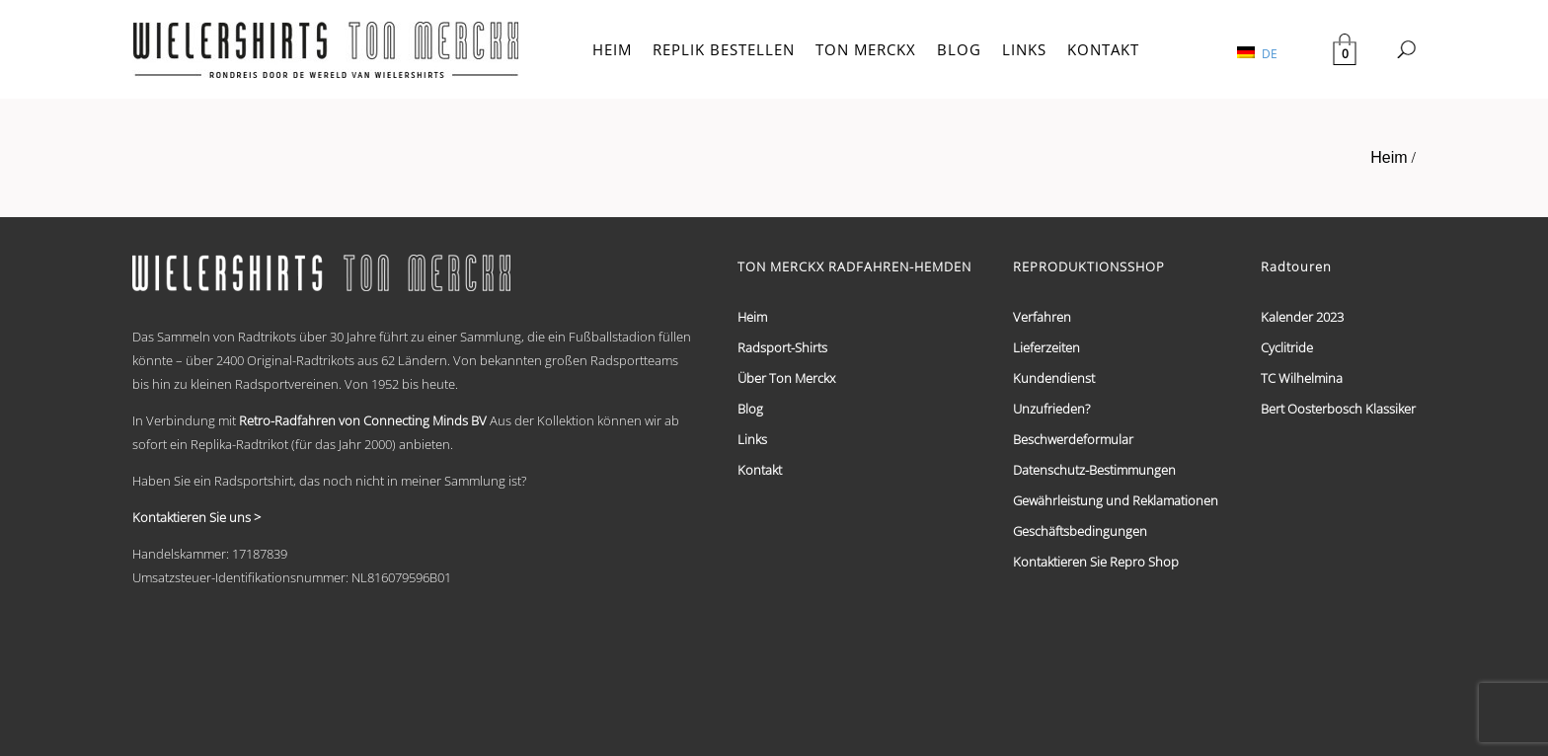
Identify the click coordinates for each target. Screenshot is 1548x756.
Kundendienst (1054, 378)
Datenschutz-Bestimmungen (1094, 470)
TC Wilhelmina (1302, 378)
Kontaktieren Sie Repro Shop (1096, 561)
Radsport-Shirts (782, 347)
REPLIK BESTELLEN (724, 49)
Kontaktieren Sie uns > (196, 517)
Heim (1388, 157)
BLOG (959, 49)
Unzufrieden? (1051, 408)
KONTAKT (1103, 49)
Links (752, 439)
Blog (750, 408)
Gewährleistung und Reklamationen (1115, 500)
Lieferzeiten (1046, 347)
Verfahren (1042, 317)
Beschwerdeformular (1073, 439)
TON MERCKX (865, 49)
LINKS (1024, 49)
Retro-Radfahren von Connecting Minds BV (363, 420)
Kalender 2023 (1302, 317)
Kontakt (759, 470)
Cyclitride (1287, 347)
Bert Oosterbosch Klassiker (1338, 408)
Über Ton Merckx (786, 378)
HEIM (612, 49)
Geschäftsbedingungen (1080, 531)
